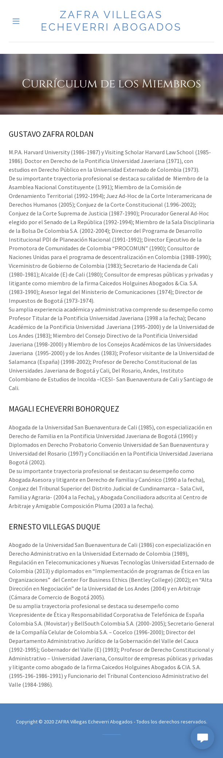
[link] (112, 21)
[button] (24, 21)
